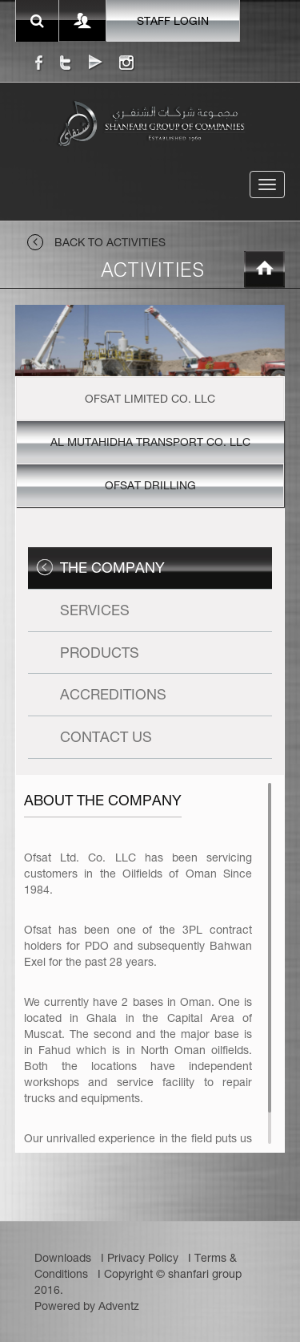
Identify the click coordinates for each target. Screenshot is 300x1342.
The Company (112, 567)
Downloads (62, 1257)
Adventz (118, 1305)
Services (95, 610)
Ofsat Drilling (150, 485)
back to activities (96, 242)
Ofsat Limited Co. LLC (150, 398)
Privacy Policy (142, 1257)
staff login (173, 20)
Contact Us (106, 736)
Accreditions (113, 694)
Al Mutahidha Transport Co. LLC (150, 442)
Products (99, 652)
